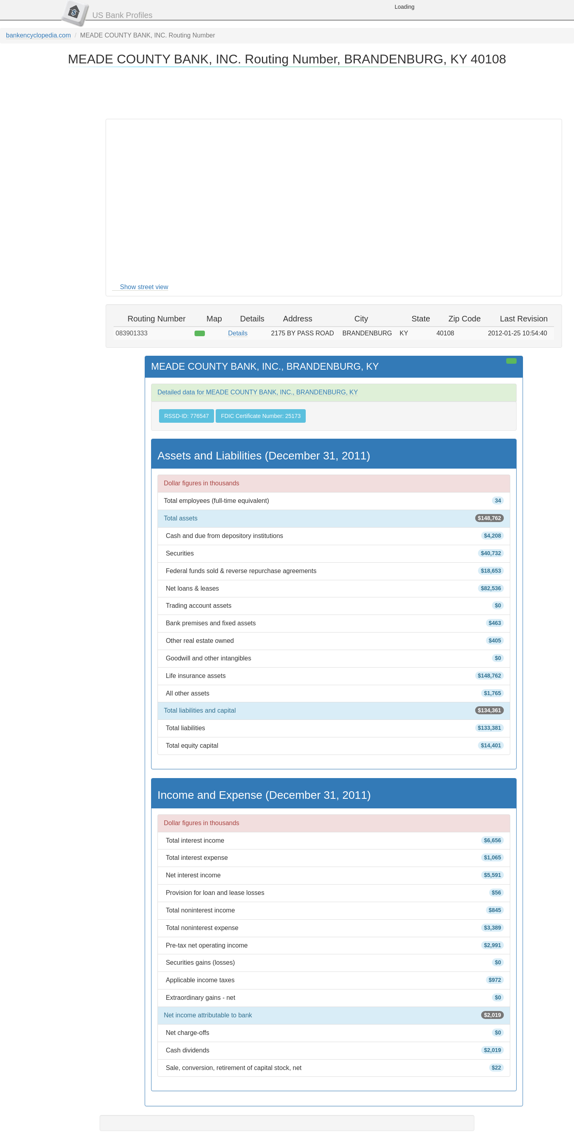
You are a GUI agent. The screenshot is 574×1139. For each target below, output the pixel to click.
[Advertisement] (287, 92)
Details (238, 333)
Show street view (144, 287)
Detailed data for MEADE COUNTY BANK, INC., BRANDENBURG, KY (257, 392)
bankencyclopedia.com (38, 35)
